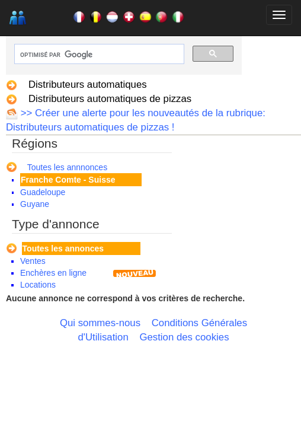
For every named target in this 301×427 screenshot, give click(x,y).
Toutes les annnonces (67, 167)
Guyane (34, 204)
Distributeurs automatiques (87, 84)
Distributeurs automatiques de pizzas (109, 98)
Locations (38, 284)
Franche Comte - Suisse (68, 179)
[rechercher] (98, 54)
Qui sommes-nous (100, 323)
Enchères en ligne (53, 273)
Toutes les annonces (63, 248)
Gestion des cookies (184, 337)
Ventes (33, 261)
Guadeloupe (42, 192)
